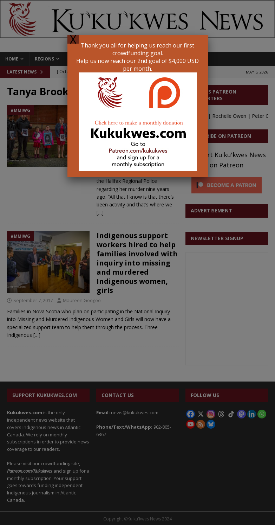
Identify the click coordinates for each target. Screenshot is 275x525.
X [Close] (73, 39)
